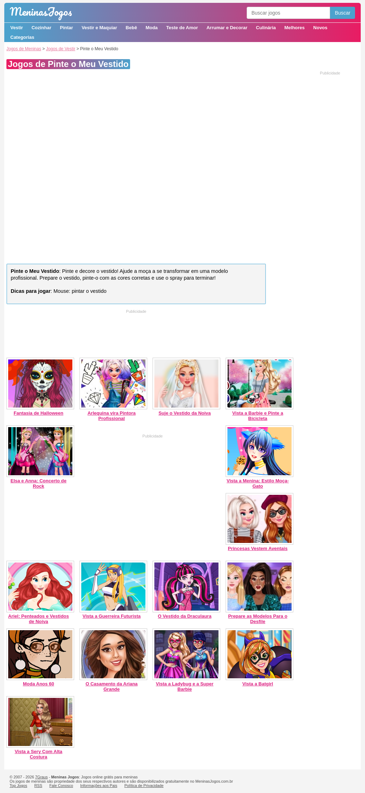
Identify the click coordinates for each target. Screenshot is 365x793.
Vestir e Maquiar (99, 27)
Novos (320, 27)
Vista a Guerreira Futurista (111, 616)
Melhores (294, 27)
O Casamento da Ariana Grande (112, 686)
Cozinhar (41, 27)
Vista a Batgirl (257, 683)
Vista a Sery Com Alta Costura (38, 754)
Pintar (66, 27)
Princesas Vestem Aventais (257, 548)
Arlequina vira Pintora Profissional (111, 415)
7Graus (41, 777)
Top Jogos (18, 785)
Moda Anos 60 (38, 683)
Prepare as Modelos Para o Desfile (257, 618)
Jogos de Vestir (60, 48)
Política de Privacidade (144, 785)
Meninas (41, 11)
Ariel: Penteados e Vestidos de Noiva (38, 618)
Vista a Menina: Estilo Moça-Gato (258, 483)
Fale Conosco (61, 785)
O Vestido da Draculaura (184, 616)
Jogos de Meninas (23, 48)
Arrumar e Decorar (226, 27)
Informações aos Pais (98, 785)
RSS (38, 785)
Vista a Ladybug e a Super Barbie (185, 686)
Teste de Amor (182, 27)
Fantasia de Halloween (38, 413)
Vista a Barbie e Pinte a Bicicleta (257, 415)
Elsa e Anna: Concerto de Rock (39, 483)
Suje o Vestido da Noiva (185, 413)
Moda (151, 27)
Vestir (16, 27)
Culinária (266, 27)
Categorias (22, 37)
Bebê (131, 27)
